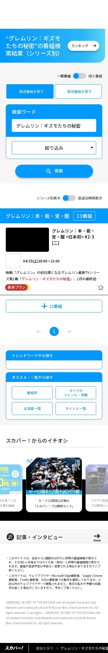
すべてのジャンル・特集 (76, 392)
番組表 (32, 392)
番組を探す (44, 648)
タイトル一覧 (75, 408)
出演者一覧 (32, 408)
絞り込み (54, 147)
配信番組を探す (79, 91)
